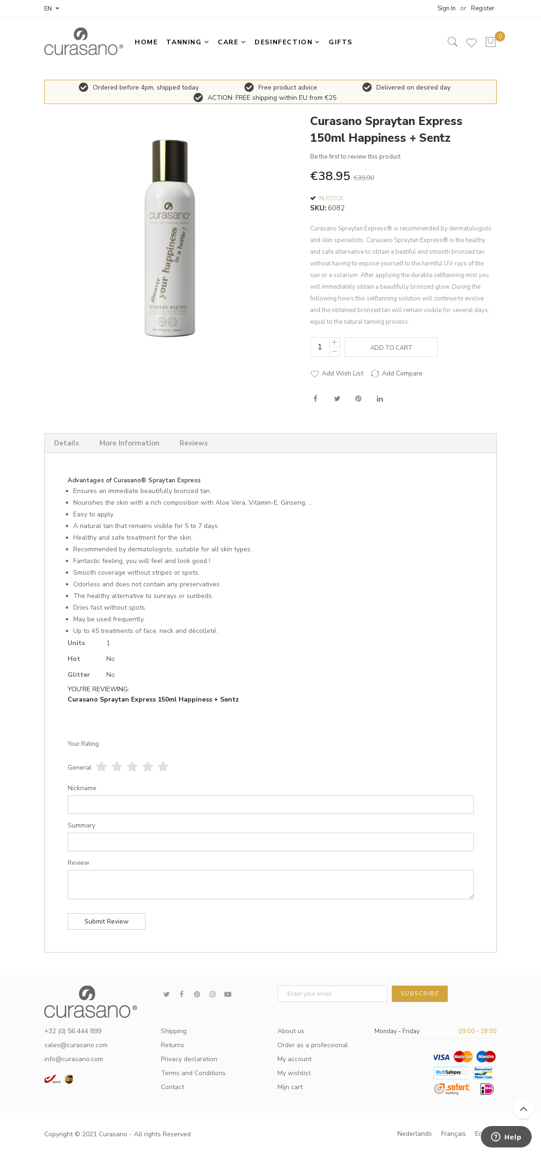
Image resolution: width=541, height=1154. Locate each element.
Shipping (174, 1031)
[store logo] (84, 41)
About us (291, 1031)
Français (453, 1133)
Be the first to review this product (355, 157)
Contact (172, 1087)
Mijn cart (290, 1087)
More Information (129, 443)
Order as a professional (312, 1045)
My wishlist (294, 1073)
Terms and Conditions (193, 1073)
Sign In (446, 8)
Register (482, 8)
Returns (172, 1045)
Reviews (194, 443)
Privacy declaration (189, 1059)
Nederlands (414, 1133)
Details (66, 443)
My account (294, 1059)
